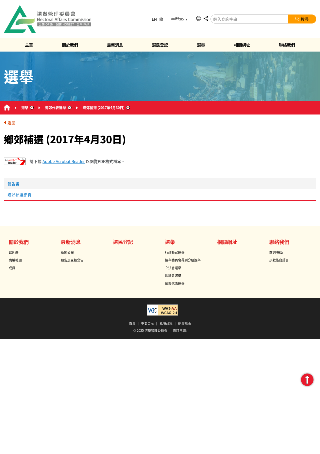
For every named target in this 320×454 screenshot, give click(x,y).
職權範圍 (15, 260)
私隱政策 (166, 323)
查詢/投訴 (276, 252)
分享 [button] (205, 18)
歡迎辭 (13, 252)
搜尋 (305, 19)
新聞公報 (67, 252)
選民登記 (123, 242)
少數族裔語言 (279, 260)
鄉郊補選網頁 (20, 195)
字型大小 (179, 19)
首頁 (132, 323)
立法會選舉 (173, 267)
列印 (198, 18)
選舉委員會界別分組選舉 (183, 260)
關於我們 (19, 242)
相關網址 (227, 242)
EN (154, 19)
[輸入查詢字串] (249, 19)
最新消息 (71, 242)
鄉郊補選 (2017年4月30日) (103, 107)
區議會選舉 (173, 275)
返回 (12, 123)
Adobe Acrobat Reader (63, 161)
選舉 (24, 107)
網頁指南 (184, 323)
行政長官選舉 (174, 252)
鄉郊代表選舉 (55, 107)
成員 (12, 267)
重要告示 (147, 323)
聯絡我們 (279, 242)
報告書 (14, 184)
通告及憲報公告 (72, 260)
